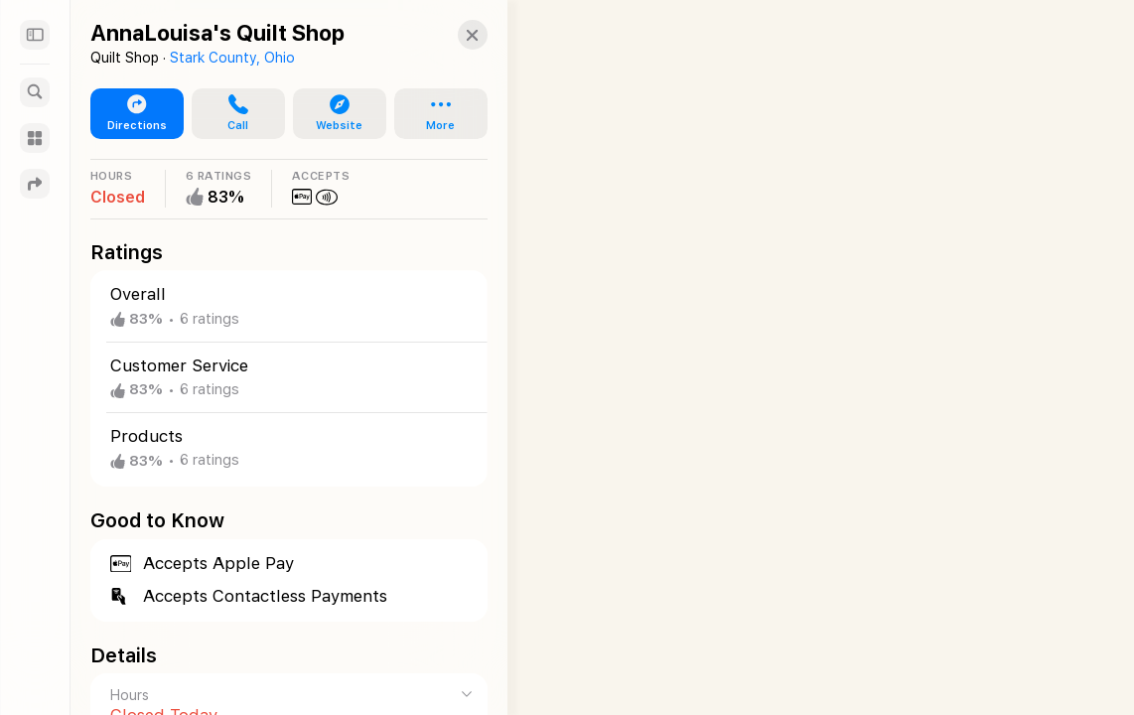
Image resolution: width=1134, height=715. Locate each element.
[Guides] (35, 138)
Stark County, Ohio (232, 58)
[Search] (35, 92)
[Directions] (35, 184)
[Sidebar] (35, 35)
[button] (453, 35)
